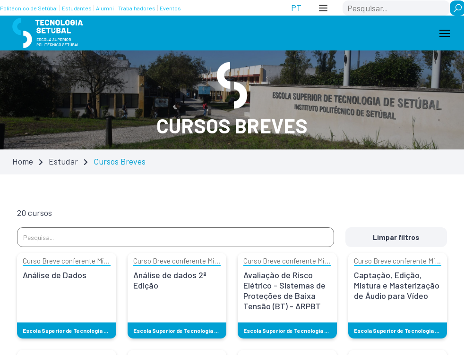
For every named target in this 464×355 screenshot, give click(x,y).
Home (22, 161)
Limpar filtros (397, 237)
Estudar (63, 161)
